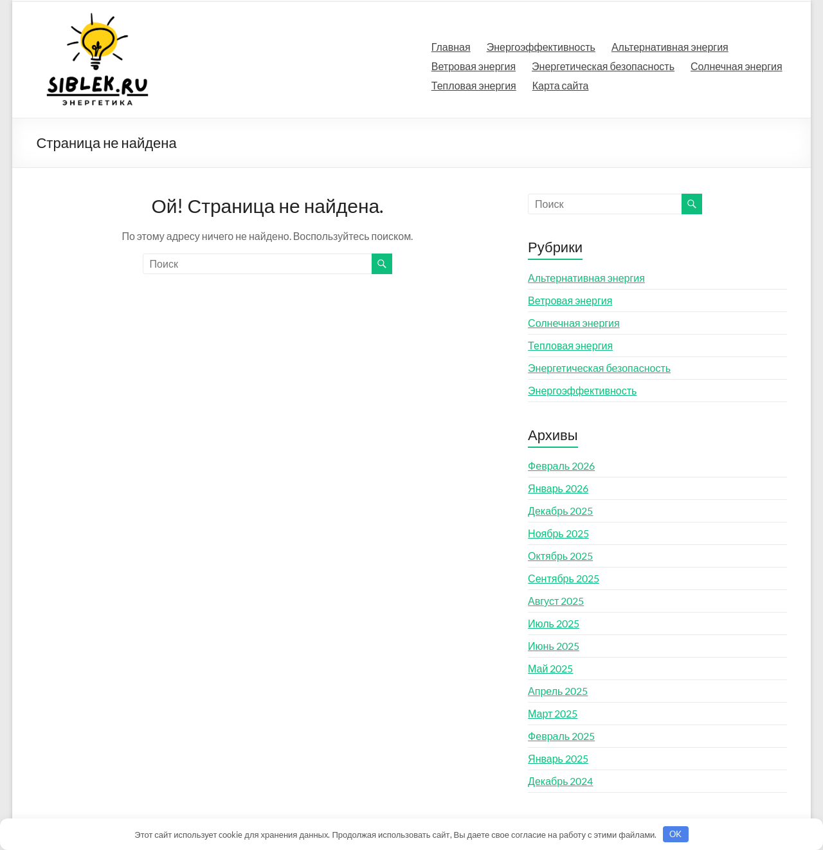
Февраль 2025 (561, 736)
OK (675, 834)
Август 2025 (556, 601)
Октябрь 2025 (560, 556)
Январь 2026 (558, 488)
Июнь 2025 (553, 646)
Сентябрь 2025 (563, 578)
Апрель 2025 (558, 691)
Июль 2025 (553, 623)
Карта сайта (560, 85)
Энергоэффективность (541, 47)
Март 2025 (552, 713)
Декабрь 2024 (560, 781)
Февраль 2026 (561, 465)
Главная (451, 47)
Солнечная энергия (736, 66)
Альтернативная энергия (669, 47)
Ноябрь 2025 (558, 533)
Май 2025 (550, 668)
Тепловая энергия (473, 85)
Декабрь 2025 (560, 510)
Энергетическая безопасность (603, 66)
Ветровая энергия (473, 66)
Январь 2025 (558, 758)
